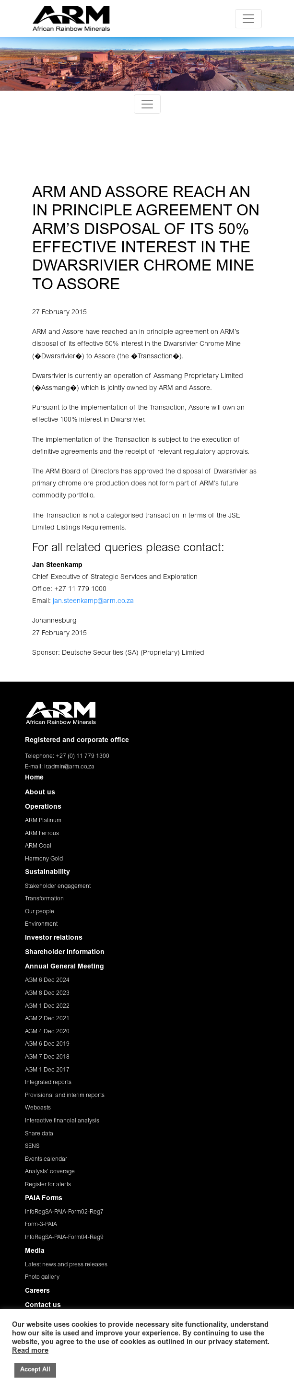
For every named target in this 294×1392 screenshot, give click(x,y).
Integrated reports (48, 1082)
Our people (39, 912)
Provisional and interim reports (65, 1095)
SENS (32, 1146)
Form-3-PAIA (41, 1224)
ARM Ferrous (42, 834)
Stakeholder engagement (58, 886)
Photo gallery (42, 1277)
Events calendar (46, 1159)
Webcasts (38, 1108)
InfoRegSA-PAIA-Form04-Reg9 (64, 1237)
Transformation (44, 899)
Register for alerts (48, 1185)
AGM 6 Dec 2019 (47, 1044)
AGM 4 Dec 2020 (47, 1032)
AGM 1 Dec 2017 (47, 1070)
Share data (39, 1134)
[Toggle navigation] (248, 18)
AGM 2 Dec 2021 (47, 1019)
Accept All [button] (35, 1370)
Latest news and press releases (66, 1265)
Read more (30, 1351)
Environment (41, 924)
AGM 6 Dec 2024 (47, 980)
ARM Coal (38, 846)
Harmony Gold (44, 859)
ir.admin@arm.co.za (69, 767)
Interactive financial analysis (62, 1121)
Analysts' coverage (50, 1172)
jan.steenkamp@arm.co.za (93, 601)
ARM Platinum (43, 821)
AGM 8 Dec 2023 (47, 993)
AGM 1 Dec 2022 (47, 1006)
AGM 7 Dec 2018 (47, 1057)
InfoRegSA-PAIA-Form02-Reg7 (64, 1212)
